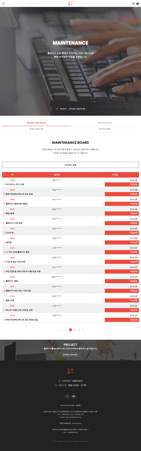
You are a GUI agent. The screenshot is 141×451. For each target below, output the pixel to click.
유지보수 (63, 109)
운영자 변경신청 (36, 129)
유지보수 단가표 (105, 123)
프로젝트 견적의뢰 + (70, 355)
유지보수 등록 (70, 165)
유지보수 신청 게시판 (77, 109)
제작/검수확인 (105, 129)
